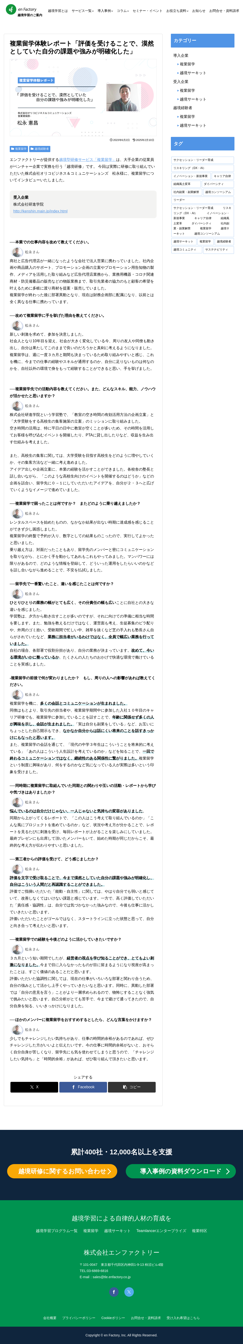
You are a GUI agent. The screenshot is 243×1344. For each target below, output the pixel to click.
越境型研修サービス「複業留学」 (87, 160)
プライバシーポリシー (76, 1318)
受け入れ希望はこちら (188, 1318)
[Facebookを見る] (114, 1292)
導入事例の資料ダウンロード (181, 1171)
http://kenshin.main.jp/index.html (40, 211)
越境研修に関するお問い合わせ (62, 1171)
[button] (132, 1087)
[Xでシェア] (34, 1087)
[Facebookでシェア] (83, 1087)
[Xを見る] (129, 1292)
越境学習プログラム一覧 (57, 1231)
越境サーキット (193, 73)
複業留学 (19, 148)
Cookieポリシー (113, 1318)
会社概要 (44, 1318)
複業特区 (199, 1231)
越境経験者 (40, 148)
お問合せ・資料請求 (149, 1318)
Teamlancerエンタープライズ (161, 1231)
